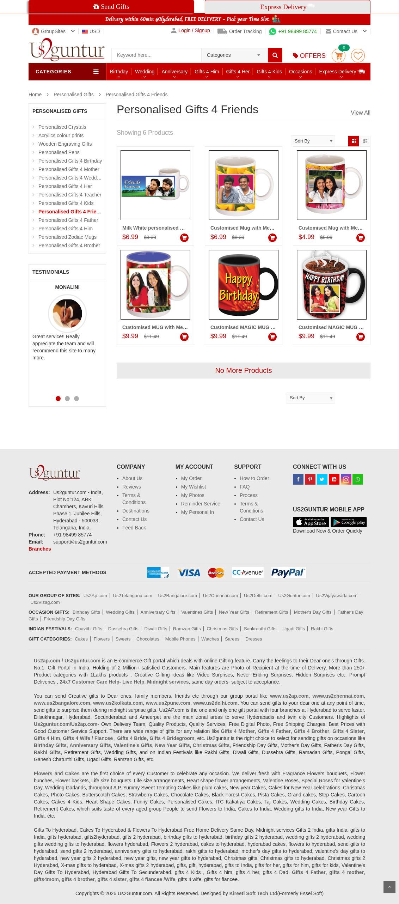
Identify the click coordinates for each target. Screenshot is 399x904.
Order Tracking (239, 31)
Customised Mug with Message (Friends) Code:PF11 (271, 228)
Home (35, 94)
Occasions (300, 71)
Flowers (102, 639)
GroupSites (49, 31)
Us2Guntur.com (294, 595)
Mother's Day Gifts (313, 612)
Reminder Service (200, 503)
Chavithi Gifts (88, 628)
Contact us (341, 31)
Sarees (232, 639)
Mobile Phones (180, 639)
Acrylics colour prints (61, 135)
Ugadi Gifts (293, 628)
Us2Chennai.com (220, 595)
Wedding (144, 71)
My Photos (192, 495)
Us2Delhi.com (258, 595)
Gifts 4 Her (238, 71)
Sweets (123, 639)
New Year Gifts (234, 612)
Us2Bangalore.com (177, 595)
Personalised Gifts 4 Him (65, 228)
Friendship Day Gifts (64, 618)
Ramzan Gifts (187, 628)
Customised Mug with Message (335, 228)
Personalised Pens (59, 152)
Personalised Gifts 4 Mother (68, 169)
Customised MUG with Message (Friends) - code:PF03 (185, 327)
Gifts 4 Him (207, 71)
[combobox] (235, 53)
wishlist (358, 55)
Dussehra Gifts (123, 628)
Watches (210, 639)
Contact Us (134, 519)
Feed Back (134, 527)
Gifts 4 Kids (269, 71)
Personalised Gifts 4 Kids (65, 203)
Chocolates (147, 639)
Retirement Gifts (271, 612)
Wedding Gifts (120, 612)
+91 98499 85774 (293, 31)
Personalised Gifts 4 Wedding (70, 178)
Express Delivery (342, 71)
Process (249, 495)
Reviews (131, 487)
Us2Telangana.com (133, 595)
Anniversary (174, 71)
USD (91, 31)
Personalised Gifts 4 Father (68, 220)
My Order (191, 478)
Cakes (81, 639)
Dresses (253, 639)
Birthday (119, 71)
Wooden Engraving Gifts (65, 144)
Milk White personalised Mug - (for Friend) (171, 228)
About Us (132, 478)
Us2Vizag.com (45, 602)
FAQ (245, 487)
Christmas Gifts (222, 628)
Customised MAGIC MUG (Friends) (339, 327)
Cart (338, 55)
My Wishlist (193, 487)
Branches (40, 549)
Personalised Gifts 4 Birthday (70, 161)
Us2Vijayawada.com (337, 595)
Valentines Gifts (197, 612)
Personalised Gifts (74, 94)
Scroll (389, 887)
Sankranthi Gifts (260, 628)
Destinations (135, 511)
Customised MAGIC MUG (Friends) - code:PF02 (265, 327)
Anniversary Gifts (158, 612)
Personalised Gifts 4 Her (65, 186)
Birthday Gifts (86, 612)
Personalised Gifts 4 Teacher (70, 195)
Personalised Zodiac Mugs (67, 237)
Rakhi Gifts (322, 628)
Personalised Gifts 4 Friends (137, 94)
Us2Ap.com (95, 595)
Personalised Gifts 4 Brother (69, 245)
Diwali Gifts (155, 628)
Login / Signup (190, 30)
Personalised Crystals (62, 127)
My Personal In (197, 512)
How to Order (254, 478)
